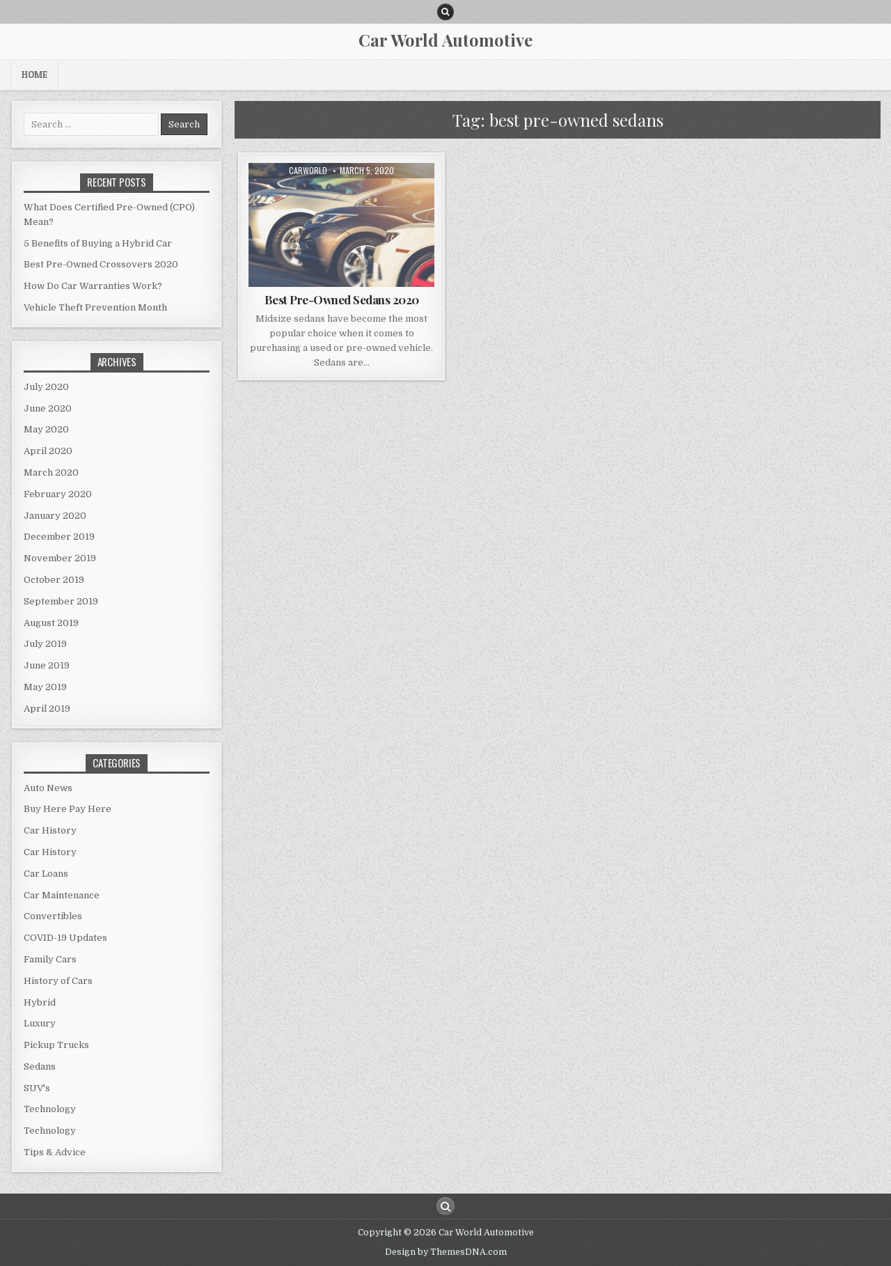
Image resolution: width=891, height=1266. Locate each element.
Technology (50, 1109)
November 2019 (60, 558)
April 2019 (47, 708)
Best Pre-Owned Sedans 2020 (342, 299)
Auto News (48, 788)
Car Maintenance (62, 895)
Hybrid (40, 1002)
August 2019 (51, 623)
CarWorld (308, 170)
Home (34, 74)
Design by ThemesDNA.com (446, 1252)
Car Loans (46, 873)
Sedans (40, 1066)
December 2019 (59, 536)
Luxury (40, 1023)
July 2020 (46, 387)
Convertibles (53, 916)
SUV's (37, 1088)
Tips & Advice (55, 1152)
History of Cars (58, 981)
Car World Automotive (445, 40)
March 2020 (51, 472)
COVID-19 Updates (65, 937)
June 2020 (48, 408)
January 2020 (55, 515)
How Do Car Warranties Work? (93, 286)
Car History (50, 830)
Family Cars (50, 959)
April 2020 (48, 451)
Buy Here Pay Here (67, 809)
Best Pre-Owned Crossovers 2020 (101, 264)
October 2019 (54, 580)
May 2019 (45, 687)
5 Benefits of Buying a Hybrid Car (98, 243)
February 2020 (58, 494)
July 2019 (45, 644)
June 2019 (47, 665)
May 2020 (46, 429)
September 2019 (61, 601)
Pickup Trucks (56, 1045)
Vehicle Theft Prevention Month (95, 307)
